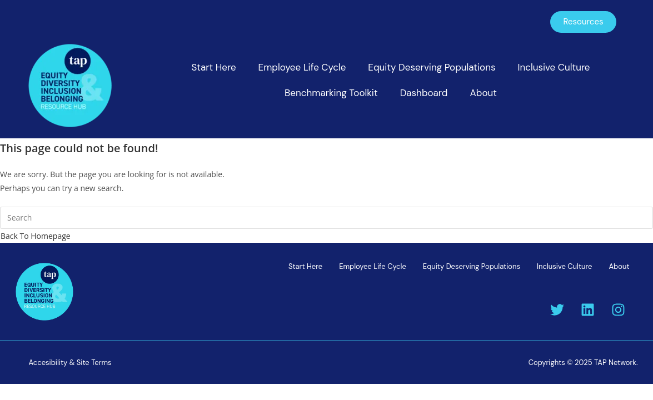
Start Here (213, 67)
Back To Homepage (36, 236)
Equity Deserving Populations (431, 67)
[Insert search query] (326, 218)
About (483, 93)
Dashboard (424, 93)
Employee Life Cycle (302, 67)
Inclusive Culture (553, 67)
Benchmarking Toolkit (331, 93)
